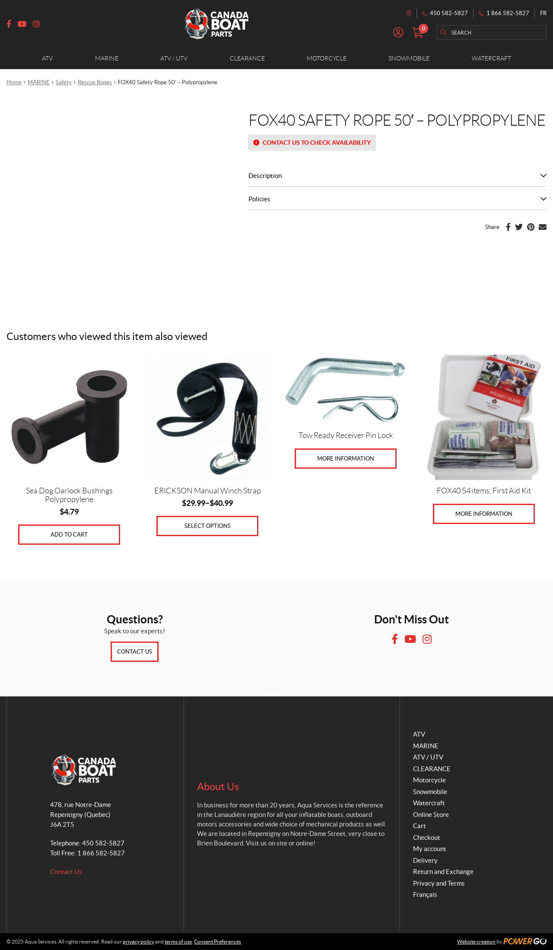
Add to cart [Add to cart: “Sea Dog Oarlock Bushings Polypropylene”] (69, 534)
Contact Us (134, 651)
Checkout (426, 837)
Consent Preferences (217, 941)
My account (429, 848)
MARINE (39, 82)
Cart (419, 825)
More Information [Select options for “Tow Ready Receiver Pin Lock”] (345, 458)
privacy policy (138, 941)
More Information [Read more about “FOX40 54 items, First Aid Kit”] (483, 514)
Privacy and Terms (439, 883)
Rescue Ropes (95, 82)
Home (14, 82)
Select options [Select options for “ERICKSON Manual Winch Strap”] (207, 526)
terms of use (178, 941)
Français (425, 894)
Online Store (431, 814)
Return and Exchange (443, 871)
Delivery (425, 860)
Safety (64, 82)
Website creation (476, 941)
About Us (218, 786)
